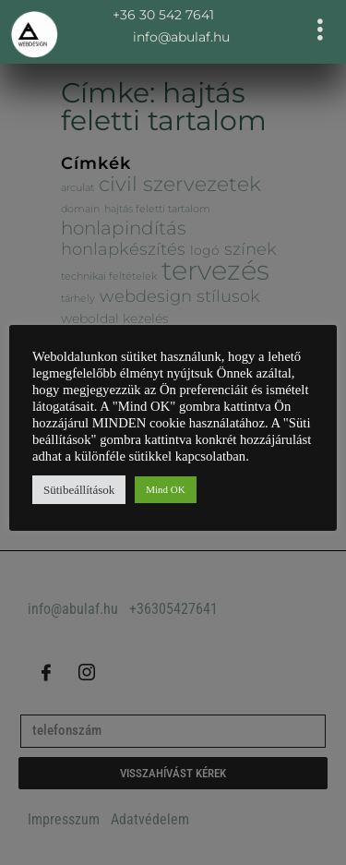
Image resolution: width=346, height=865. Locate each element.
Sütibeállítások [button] (78, 490)
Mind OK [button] (165, 489)
